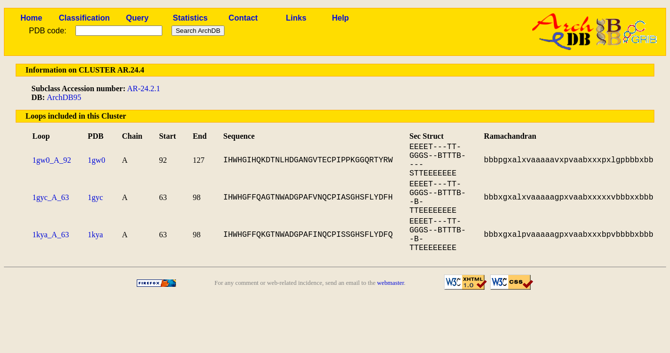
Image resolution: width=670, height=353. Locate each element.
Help (340, 18)
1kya (95, 234)
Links (296, 18)
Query (137, 18)
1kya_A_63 (50, 234)
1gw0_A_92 (51, 160)
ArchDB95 (64, 97)
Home (31, 18)
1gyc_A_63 (50, 197)
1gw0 (96, 160)
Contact (243, 18)
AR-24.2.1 (143, 88)
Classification (84, 18)
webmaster (390, 282)
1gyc (95, 197)
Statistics (190, 18)
